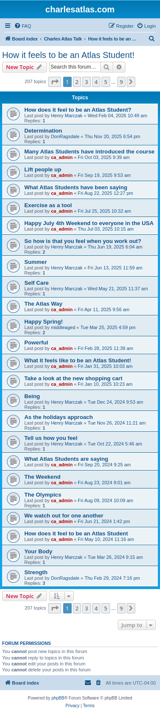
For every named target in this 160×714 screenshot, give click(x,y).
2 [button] (77, 82)
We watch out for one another (63, 515)
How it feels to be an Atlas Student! (68, 55)
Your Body (38, 551)
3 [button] (86, 82)
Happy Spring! (43, 321)
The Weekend (42, 477)
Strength (35, 572)
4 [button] (96, 82)
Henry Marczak (66, 115)
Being (32, 396)
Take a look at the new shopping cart (73, 378)
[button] (54, 82)
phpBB (58, 698)
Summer (35, 262)
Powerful (36, 342)
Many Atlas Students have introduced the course (89, 151)
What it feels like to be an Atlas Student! (77, 360)
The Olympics (42, 494)
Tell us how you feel (50, 438)
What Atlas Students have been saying (75, 187)
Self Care (36, 283)
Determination (43, 130)
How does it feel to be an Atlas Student (76, 533)
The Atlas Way (43, 304)
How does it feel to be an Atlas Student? (77, 110)
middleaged (63, 327)
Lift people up (42, 169)
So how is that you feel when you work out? (82, 241)
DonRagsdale (65, 136)
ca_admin (62, 157)
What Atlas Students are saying (66, 459)
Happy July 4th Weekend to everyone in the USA (89, 223)
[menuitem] (22, 26)
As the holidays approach (58, 417)
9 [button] (121, 82)
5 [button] (105, 82)
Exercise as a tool (48, 205)
